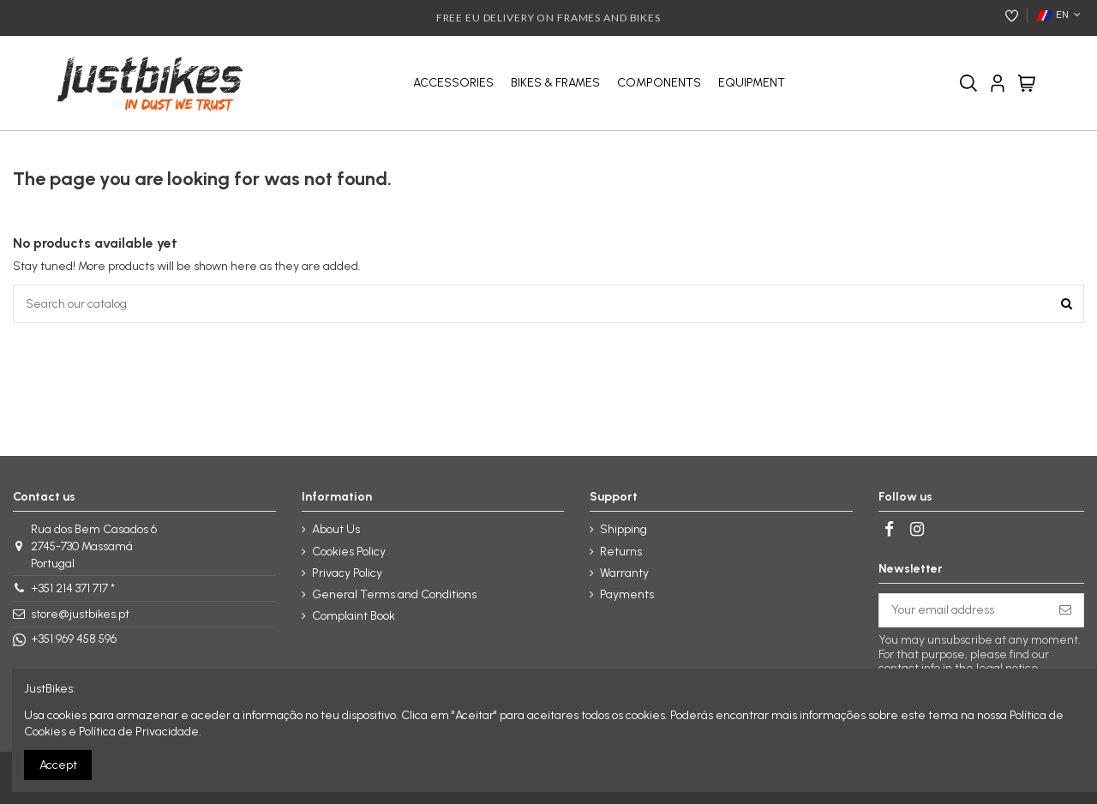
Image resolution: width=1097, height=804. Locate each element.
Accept (58, 765)
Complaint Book (353, 616)
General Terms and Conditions (394, 594)
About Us (336, 529)
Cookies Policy (349, 551)
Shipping (623, 529)
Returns (621, 551)
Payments (627, 594)
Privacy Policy (347, 573)
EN (1060, 15)
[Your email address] (963, 610)
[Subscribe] (1065, 610)
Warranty (624, 573)
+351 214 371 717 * (73, 588)
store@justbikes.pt (80, 614)
